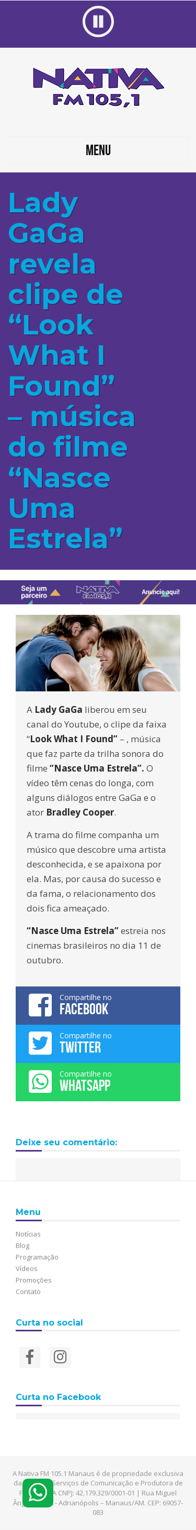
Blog (22, 1245)
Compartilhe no (98, 1005)
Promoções (34, 1280)
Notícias (28, 1234)
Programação (37, 1257)
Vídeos (27, 1268)
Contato (28, 1291)
